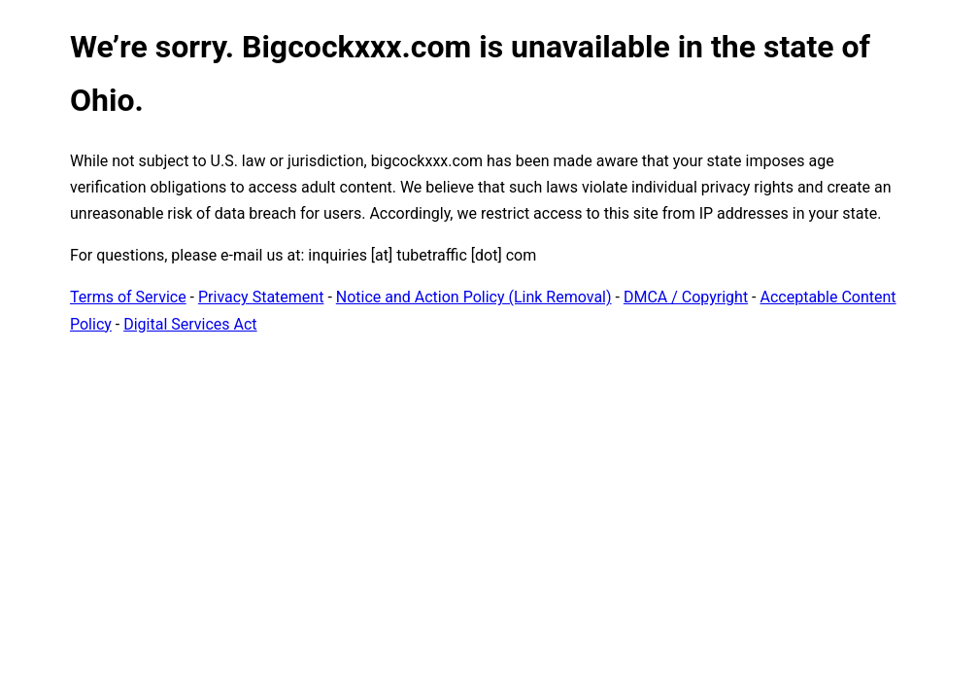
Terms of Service (128, 297)
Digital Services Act (189, 324)
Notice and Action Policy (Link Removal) (474, 297)
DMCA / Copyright (686, 297)
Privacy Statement (260, 297)
